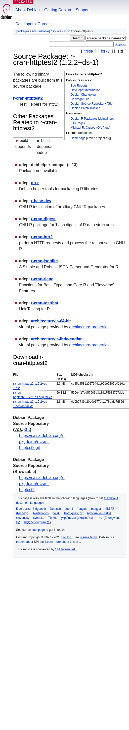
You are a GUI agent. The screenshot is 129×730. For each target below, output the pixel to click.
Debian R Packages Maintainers (92, 118)
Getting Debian (57, 10)
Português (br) (73, 513)
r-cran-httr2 (42, 237)
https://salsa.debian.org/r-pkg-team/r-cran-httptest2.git (42, 441)
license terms (89, 537)
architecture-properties (89, 327)
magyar (96, 509)
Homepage (78, 138)
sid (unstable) (41, 31)
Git (109, 103)
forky (105, 51)
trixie (88, 51)
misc (67, 31)
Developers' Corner (32, 24)
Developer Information (85, 90)
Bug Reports (79, 85)
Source (56, 31)
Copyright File (80, 99)
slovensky (22, 518)
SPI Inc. (66, 537)
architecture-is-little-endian (56, 339)
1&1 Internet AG (65, 549)
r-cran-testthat (44, 303)
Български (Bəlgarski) (31, 509)
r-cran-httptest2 (28, 98)
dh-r (35, 183)
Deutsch (55, 509)
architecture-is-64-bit (51, 321)
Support (83, 10)
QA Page (78, 123)
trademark (23, 542)
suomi (69, 509)
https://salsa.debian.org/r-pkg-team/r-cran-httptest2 (42, 483)
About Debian (27, 10)
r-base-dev (41, 201)
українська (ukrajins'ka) (77, 518)
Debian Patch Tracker (85, 108)
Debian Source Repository (88, 103)
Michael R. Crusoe (83, 127)
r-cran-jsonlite (44, 261)
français (82, 509)
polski (56, 513)
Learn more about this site (62, 542)
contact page (36, 530)
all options (120, 44)
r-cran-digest (43, 219)
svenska (38, 518)
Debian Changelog (83, 94)
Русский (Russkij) (99, 513)
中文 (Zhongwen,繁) (37, 522)
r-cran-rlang (42, 279)
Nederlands (41, 513)
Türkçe (52, 518)
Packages (22, 31)
